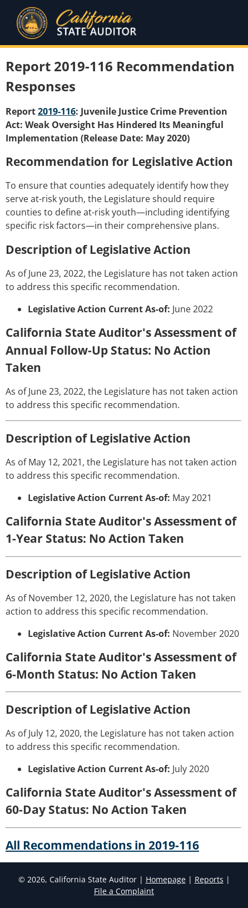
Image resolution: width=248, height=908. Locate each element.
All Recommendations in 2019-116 (102, 845)
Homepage (166, 879)
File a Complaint (124, 891)
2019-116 (57, 111)
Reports (209, 879)
